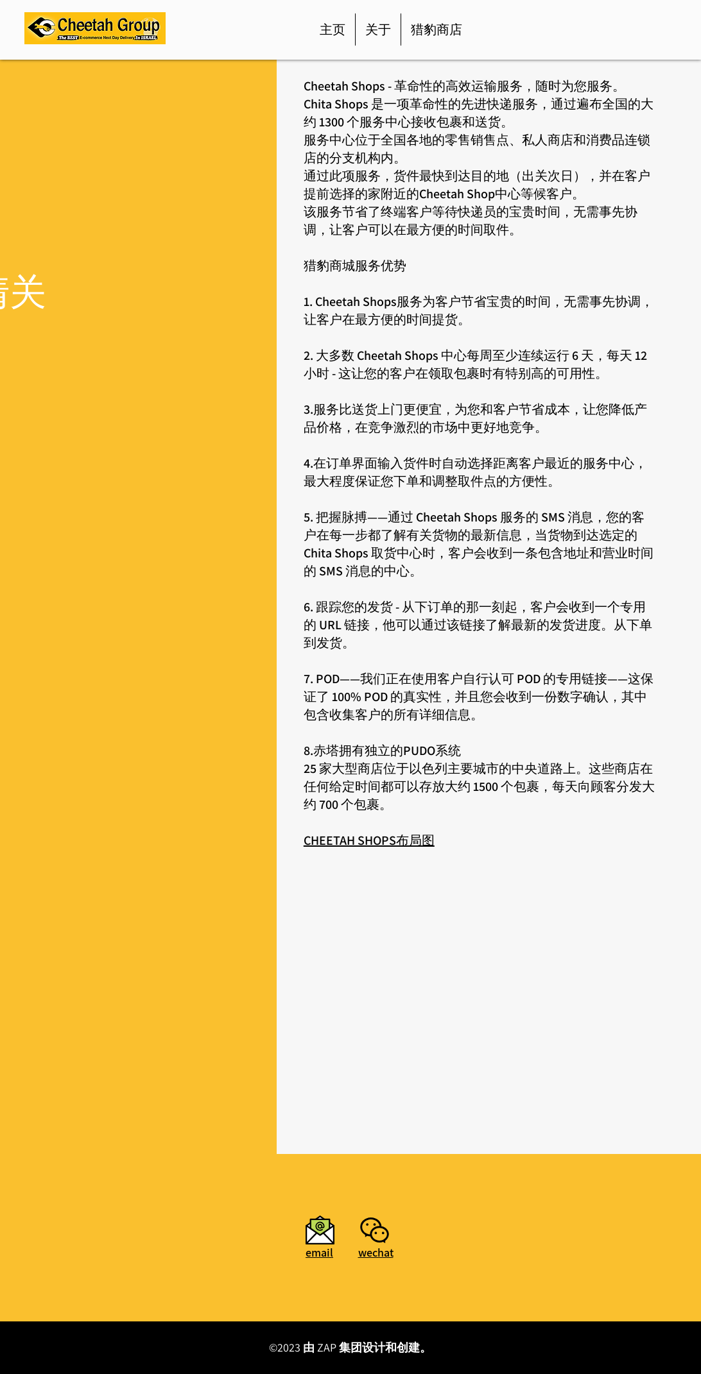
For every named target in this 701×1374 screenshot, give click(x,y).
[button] (374, 1230)
